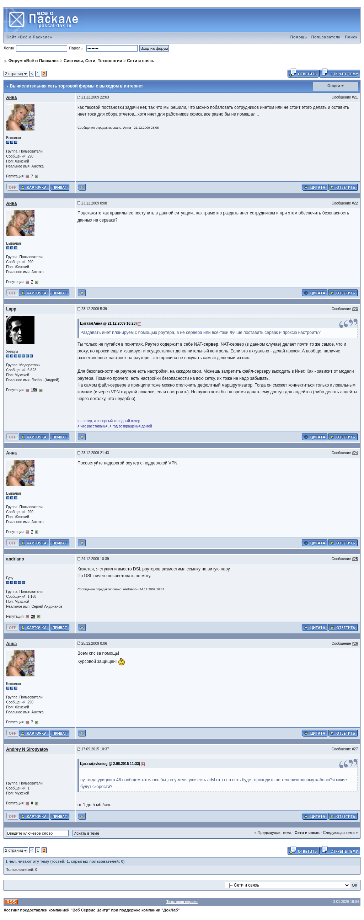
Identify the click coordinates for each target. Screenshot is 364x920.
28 (33, 616)
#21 (355, 97)
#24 (355, 453)
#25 (355, 559)
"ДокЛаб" (170, 910)
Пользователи (326, 37)
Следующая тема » (340, 832)
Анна (11, 97)
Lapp (11, 309)
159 (34, 390)
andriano (15, 559)
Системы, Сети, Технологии (93, 60)
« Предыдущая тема (272, 832)
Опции (333, 86)
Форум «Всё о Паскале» (34, 60)
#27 (355, 749)
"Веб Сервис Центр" (90, 910)
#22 (355, 203)
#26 (355, 643)
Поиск (351, 37)
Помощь (298, 37)
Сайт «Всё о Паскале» (29, 37)
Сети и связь (140, 60)
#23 (355, 309)
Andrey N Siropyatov (27, 749)
